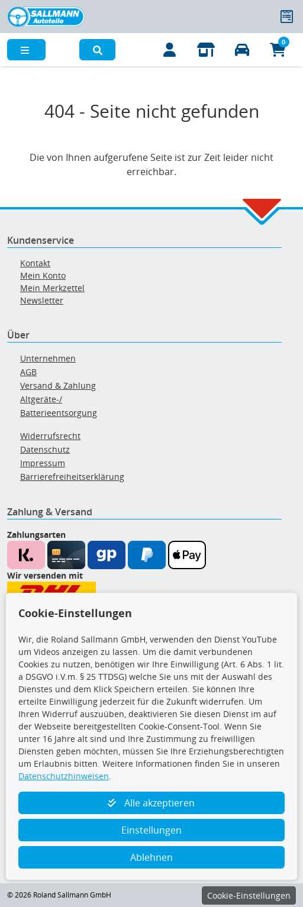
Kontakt (35, 263)
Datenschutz (45, 449)
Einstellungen (151, 830)
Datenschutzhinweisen (63, 776)
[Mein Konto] (170, 49)
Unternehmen (48, 358)
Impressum (42, 463)
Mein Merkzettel (52, 287)
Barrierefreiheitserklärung (72, 476)
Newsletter (41, 300)
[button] (97, 49)
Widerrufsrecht (50, 435)
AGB (28, 371)
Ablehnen (151, 857)
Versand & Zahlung (58, 385)
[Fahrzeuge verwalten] (242, 49)
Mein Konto (43, 275)
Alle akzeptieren (151, 802)
